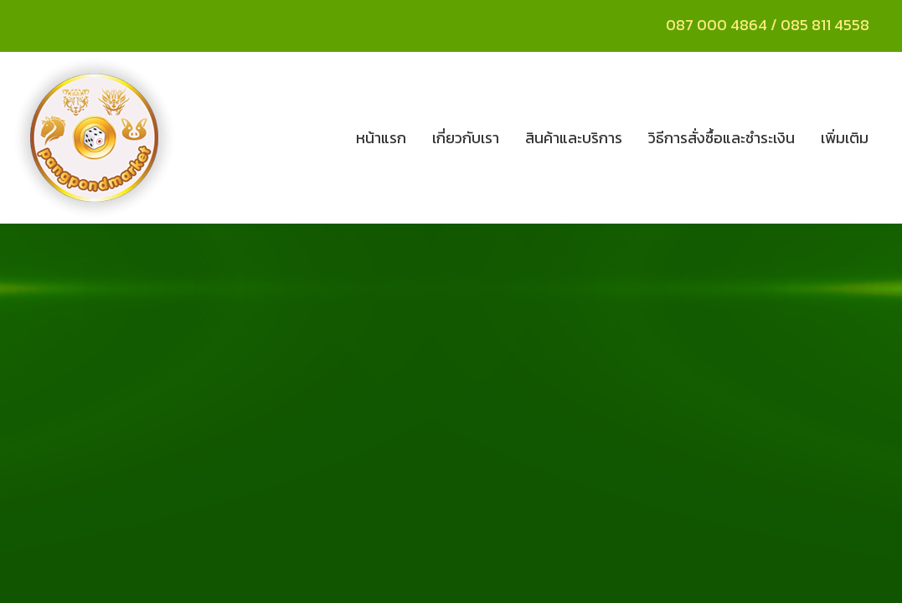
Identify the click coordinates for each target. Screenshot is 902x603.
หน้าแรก (381, 137)
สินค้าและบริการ (573, 137)
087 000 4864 (716, 24)
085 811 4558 (827, 24)
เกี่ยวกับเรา (465, 137)
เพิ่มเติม (844, 137)
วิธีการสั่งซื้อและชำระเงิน (721, 137)
